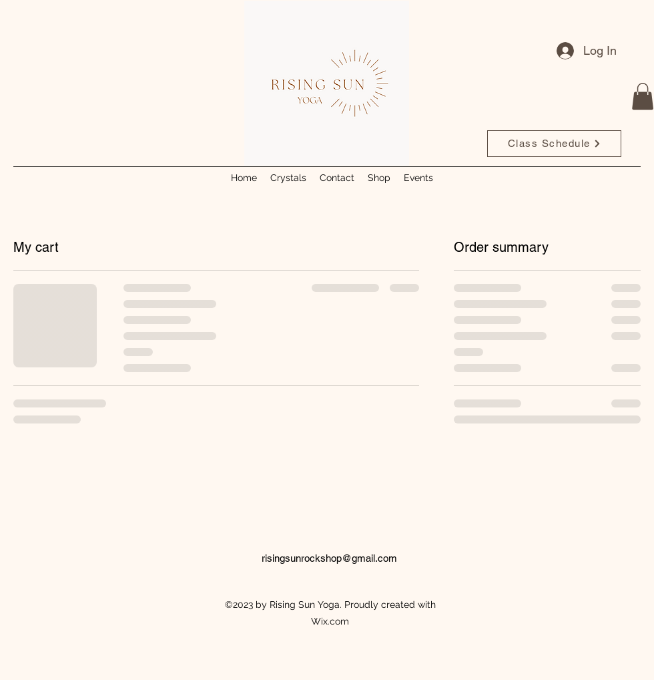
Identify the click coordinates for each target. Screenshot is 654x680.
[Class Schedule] (554, 143)
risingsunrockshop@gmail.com (329, 558)
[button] (642, 96)
